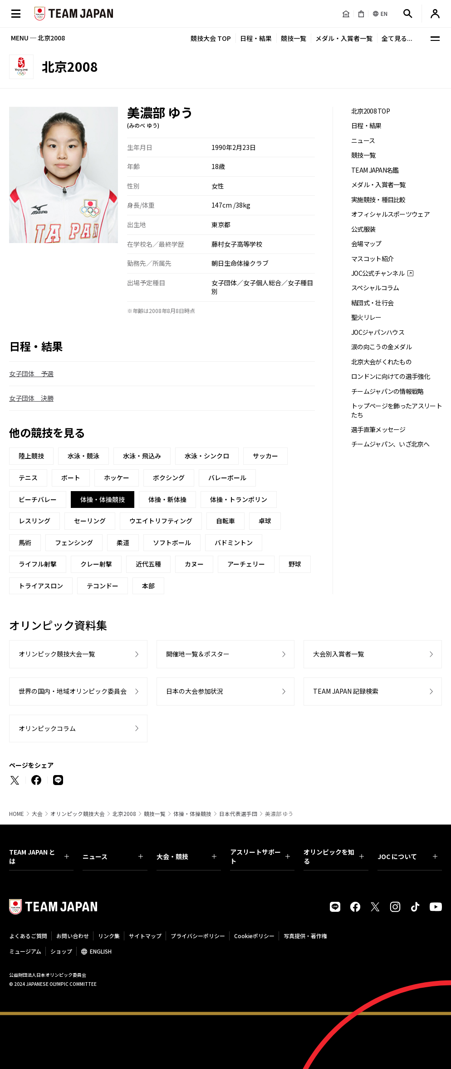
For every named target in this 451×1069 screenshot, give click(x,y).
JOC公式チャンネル (377, 273)
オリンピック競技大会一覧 (57, 653)
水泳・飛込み (142, 455)
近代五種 (148, 563)
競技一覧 (293, 38)
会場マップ (366, 243)
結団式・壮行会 (372, 302)
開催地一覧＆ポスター (198, 653)
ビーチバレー (38, 499)
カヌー (194, 563)
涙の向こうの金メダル (381, 347)
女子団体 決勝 (31, 398)
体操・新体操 (167, 499)
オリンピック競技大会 (77, 813)
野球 (295, 563)
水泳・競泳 (83, 455)
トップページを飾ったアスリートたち (396, 410)
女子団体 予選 (31, 373)
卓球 (265, 520)
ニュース (363, 140)
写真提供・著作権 (305, 936)
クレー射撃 (96, 563)
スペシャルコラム (375, 287)
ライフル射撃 (38, 563)
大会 (37, 813)
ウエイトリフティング (160, 520)
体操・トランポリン (238, 499)
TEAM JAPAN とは (39, 856)
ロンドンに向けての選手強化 (390, 376)
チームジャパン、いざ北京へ (390, 444)
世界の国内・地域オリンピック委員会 (73, 691)
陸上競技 (31, 455)
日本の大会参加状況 (194, 691)
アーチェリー (246, 563)
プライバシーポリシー (198, 936)
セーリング (90, 520)
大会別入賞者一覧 (338, 653)
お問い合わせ (72, 936)
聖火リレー (366, 317)
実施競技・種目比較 (378, 199)
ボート (70, 477)
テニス (28, 477)
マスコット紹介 (372, 258)
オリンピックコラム (47, 728)
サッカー (265, 455)
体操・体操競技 (192, 813)
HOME (16, 813)
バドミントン (234, 542)
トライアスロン (41, 585)
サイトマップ (145, 936)
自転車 (225, 520)
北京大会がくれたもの (381, 362)
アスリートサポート (260, 856)
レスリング (34, 520)
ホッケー (116, 477)
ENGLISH (101, 951)
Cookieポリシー (254, 936)
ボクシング (169, 477)
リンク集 (109, 936)
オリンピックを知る (333, 856)
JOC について (407, 856)
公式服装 (363, 229)
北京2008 (124, 813)
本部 (148, 585)
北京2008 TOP (370, 111)
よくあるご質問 (28, 936)
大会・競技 (186, 856)
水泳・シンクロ (207, 455)
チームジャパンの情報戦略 (387, 391)
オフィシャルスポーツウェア (390, 214)
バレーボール (227, 477)
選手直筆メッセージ (378, 429)
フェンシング (74, 542)
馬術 (25, 542)
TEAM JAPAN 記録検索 (345, 691)
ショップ (61, 951)
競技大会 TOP (211, 38)
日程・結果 (256, 38)
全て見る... (397, 38)
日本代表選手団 (238, 813)
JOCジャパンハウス (377, 332)
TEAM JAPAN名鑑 (375, 170)
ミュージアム (25, 951)
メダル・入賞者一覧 (344, 38)
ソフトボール (172, 542)
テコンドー (102, 585)
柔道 (123, 542)
